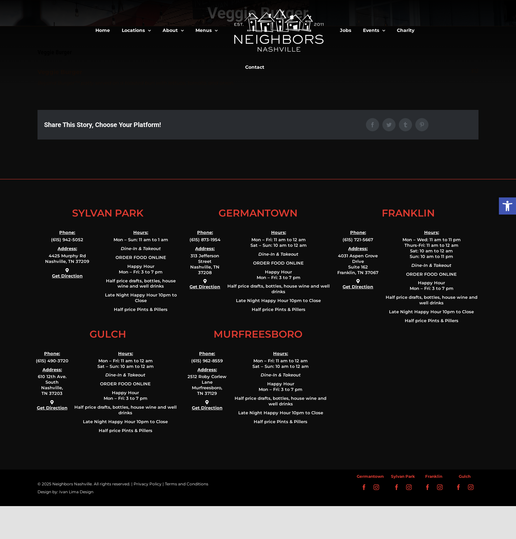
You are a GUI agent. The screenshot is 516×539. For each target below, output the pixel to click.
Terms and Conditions (186, 483)
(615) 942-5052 (67, 239)
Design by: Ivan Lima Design (65, 491)
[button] (507, 206)
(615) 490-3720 (52, 360)
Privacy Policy (148, 483)
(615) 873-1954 (205, 239)
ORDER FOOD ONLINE (141, 257)
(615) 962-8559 (207, 360)
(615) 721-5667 (358, 239)
